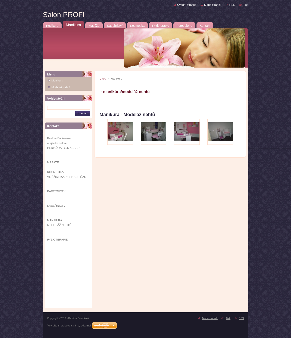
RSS (232, 4)
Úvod (103, 78)
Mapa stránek (212, 4)
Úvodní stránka (186, 4)
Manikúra (57, 80)
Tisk (245, 4)
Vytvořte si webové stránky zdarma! (69, 325)
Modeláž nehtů (61, 87)
